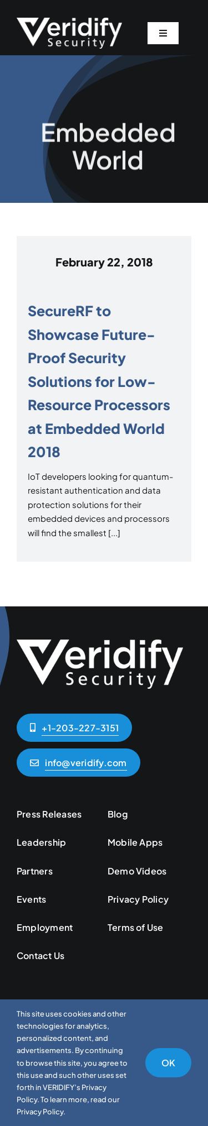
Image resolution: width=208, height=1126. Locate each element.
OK (168, 1063)
